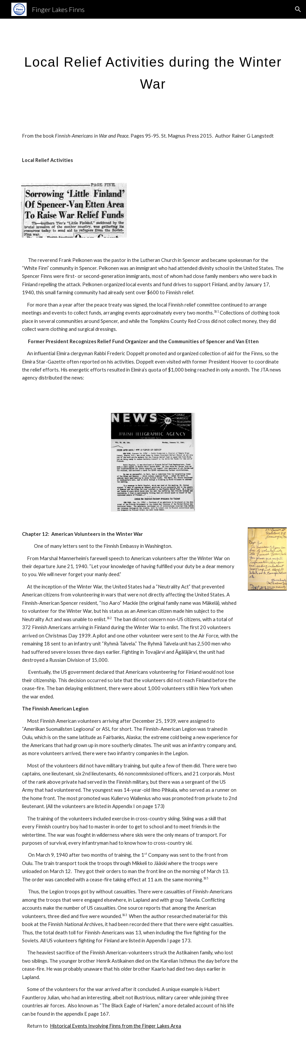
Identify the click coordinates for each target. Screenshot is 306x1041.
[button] (298, 9)
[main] (152, 70)
